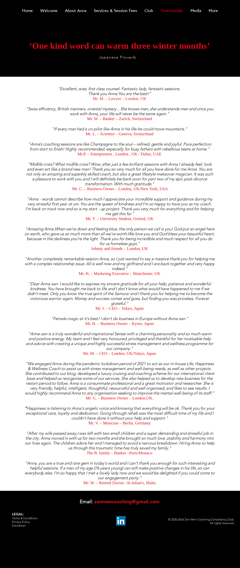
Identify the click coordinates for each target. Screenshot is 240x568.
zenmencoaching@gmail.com (126, 502)
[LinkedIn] (121, 521)
